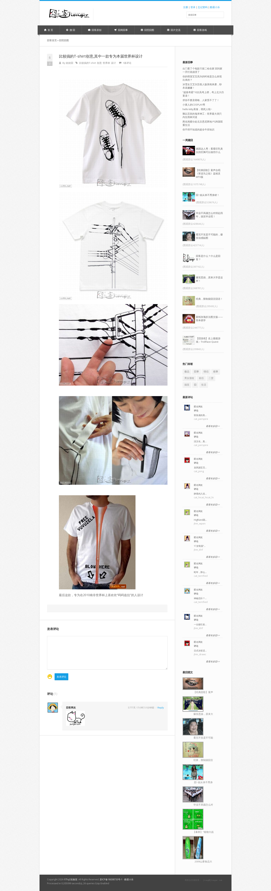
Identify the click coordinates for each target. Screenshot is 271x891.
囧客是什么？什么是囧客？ (208, 257)
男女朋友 (189, 378)
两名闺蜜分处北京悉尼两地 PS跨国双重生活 (203, 123)
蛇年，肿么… (200, 572)
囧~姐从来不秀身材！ (207, 195)
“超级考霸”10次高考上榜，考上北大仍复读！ (203, 94)
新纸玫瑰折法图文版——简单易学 (209, 318)
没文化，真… (200, 441)
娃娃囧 (69, 63)
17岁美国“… (200, 546)
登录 (192, 7)
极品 (186, 371)
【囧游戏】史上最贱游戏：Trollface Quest (208, 340)
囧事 (196, 371)
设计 (113, 63)
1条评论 (127, 63)
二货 (211, 378)
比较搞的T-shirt (87, 63)
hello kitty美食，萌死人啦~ (197, 109)
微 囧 (70, 30)
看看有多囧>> (213, 426)
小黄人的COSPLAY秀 (194, 104)
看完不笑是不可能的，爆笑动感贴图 (209, 236)
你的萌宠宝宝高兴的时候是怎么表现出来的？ (202, 78)
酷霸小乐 (215, 7)
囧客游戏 (200, 30)
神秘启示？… (200, 598)
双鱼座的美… (200, 415)
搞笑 (186, 384)
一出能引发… (200, 624)
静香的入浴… (200, 493)
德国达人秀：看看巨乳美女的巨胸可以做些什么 (209, 150)
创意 (99, 63)
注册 (185, 7)
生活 (203, 384)
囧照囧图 (147, 30)
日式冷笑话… (200, 650)
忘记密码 (203, 7)
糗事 (215, 371)
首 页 (48, 30)
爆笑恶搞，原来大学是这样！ (209, 279)
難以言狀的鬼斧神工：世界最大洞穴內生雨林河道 (202, 115)
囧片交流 (173, 30)
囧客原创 (94, 30)
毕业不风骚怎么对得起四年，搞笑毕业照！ (209, 214)
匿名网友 (198, 406)
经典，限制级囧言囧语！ (209, 299)
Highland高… (200, 519)
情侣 (206, 371)
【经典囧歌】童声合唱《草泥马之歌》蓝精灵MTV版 (208, 173)
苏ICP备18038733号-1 (111, 879)
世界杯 (106, 63)
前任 (201, 378)
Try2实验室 (71, 879)
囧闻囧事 (121, 30)
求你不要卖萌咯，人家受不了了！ (201, 100)
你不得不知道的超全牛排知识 (198, 129)
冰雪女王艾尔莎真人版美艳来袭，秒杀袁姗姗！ (202, 86)
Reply (161, 707)
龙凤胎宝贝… (200, 467)
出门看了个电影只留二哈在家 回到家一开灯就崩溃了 (202, 70)
